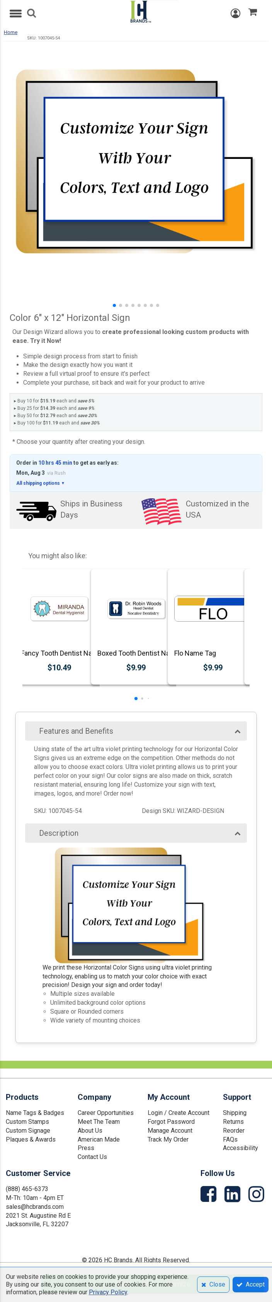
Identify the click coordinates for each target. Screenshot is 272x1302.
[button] (114, 305)
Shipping (234, 1112)
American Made (99, 1139)
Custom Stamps (27, 1121)
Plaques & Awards (31, 1139)
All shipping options (40, 483)
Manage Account (170, 1130)
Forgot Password (171, 1121)
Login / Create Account (178, 1112)
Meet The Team (99, 1121)
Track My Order (168, 1139)
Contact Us (92, 1157)
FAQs (230, 1139)
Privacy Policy (108, 1292)
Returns (233, 1121)
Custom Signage (28, 1130)
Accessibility (240, 1148)
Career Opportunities (106, 1112)
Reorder (234, 1130)
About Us (90, 1130)
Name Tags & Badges (35, 1112)
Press (86, 1148)
